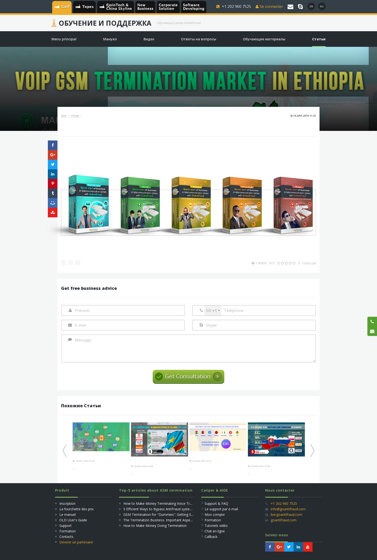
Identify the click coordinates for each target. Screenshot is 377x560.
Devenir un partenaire (76, 542)
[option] (101, 446)
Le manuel (67, 514)
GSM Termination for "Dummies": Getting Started (162, 514)
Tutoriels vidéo (216, 525)
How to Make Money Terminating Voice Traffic (159, 503)
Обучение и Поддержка (105, 23)
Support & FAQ (216, 503)
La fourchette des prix (76, 509)
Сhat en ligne (215, 531)
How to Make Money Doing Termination (155, 525)
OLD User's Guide (73, 520)
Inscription (66, 503)
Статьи (75, 115)
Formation (67, 531)
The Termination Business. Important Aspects (159, 520)
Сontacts (66, 536)
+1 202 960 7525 (284, 503)
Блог (64, 115)
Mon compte (215, 514)
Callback (211, 536)
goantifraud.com (283, 520)
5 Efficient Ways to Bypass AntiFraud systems (159, 509)
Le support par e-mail (221, 509)
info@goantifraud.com (288, 509)
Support (65, 525)
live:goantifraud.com (286, 514)
